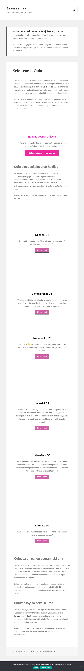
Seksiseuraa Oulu (27, 71)
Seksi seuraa (16, 8)
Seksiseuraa (48, 87)
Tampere (18, 616)
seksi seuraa (17, 51)
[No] (81, 666)
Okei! (36, 668)
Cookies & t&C (46, 668)
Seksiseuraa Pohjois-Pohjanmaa (44, 651)
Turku (26, 616)
